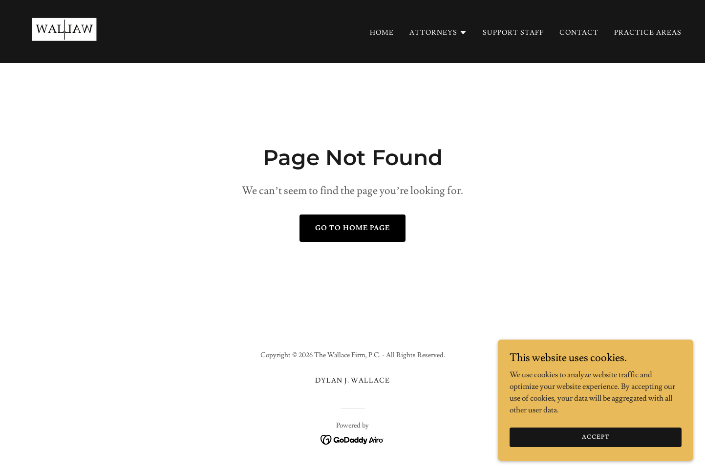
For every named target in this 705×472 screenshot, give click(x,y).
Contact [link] (578, 32)
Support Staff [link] (513, 32)
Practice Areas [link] (648, 32)
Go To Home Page (352, 228)
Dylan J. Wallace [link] (352, 380)
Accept (595, 444)
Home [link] (382, 32)
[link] (64, 30)
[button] (438, 33)
